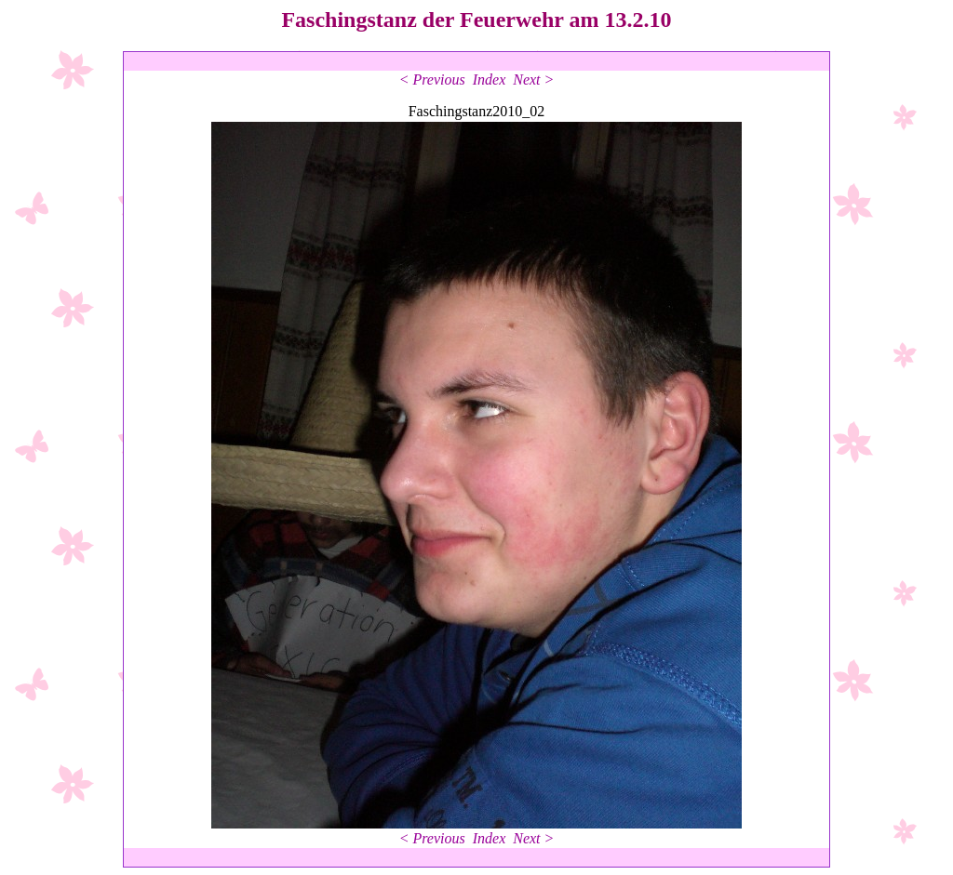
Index (489, 79)
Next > (533, 79)
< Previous (432, 79)
